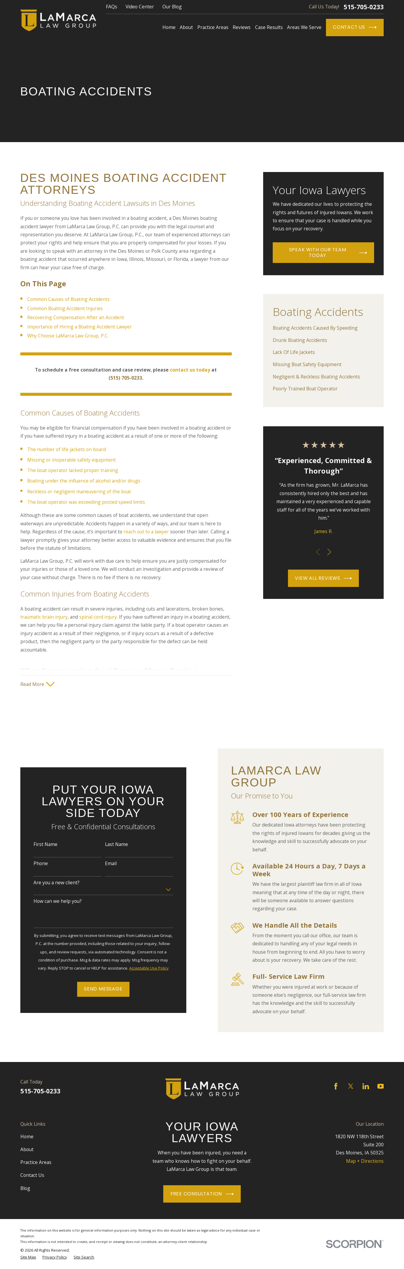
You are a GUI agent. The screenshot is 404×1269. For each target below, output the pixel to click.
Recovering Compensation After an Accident (75, 317)
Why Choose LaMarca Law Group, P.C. (68, 335)
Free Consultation (202, 1194)
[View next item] (329, 552)
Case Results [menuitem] (269, 27)
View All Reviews (323, 578)
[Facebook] (336, 1086)
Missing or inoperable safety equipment (71, 460)
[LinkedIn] (365, 1086)
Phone (34, 863)
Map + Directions (365, 1161)
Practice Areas (35, 1162)
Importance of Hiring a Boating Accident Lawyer (79, 326)
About (26, 1149)
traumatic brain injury (44, 617)
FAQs (111, 6)
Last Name (109, 844)
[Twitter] (350, 1086)
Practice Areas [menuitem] (212, 27)
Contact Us (355, 27)
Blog (25, 1188)
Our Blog (172, 6)
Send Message (96, 989)
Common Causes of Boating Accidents (68, 299)
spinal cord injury (98, 617)
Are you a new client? (50, 882)
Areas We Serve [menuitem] (304, 27)
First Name (39, 844)
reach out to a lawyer (146, 531)
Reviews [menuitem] (242, 27)
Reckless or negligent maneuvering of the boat (79, 491)
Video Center (140, 6)
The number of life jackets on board (66, 449)
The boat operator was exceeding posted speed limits (86, 502)
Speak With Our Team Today (328, 252)
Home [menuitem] (169, 27)
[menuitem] (323, 328)
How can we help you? (51, 901)
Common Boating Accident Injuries (65, 308)
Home (26, 1136)
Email (104, 863)
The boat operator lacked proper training (72, 470)
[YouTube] (380, 1086)
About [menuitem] (186, 27)
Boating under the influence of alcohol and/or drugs (84, 480)
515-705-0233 (364, 7)
